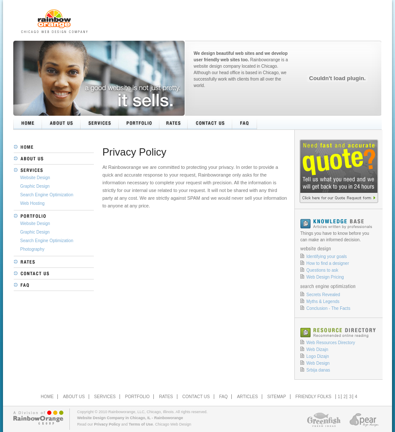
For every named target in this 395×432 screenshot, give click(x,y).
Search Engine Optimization (46, 194)
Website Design (35, 177)
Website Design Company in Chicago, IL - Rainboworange (130, 418)
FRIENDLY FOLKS (313, 396)
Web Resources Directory (330, 342)
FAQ (223, 396)
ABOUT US (74, 396)
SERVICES (105, 396)
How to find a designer (327, 263)
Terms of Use (141, 424)
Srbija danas (318, 370)
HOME (47, 396)
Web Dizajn (317, 349)
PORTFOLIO (137, 396)
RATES (166, 396)
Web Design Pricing (325, 277)
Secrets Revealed (323, 294)
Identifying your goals (326, 256)
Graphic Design (35, 186)
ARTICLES (247, 396)
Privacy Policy (107, 424)
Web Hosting (32, 203)
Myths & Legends (322, 301)
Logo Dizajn (317, 356)
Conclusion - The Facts (328, 308)
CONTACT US (196, 396)
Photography (32, 249)
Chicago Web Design (173, 424)
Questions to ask (322, 270)
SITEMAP (276, 396)
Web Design (317, 363)
